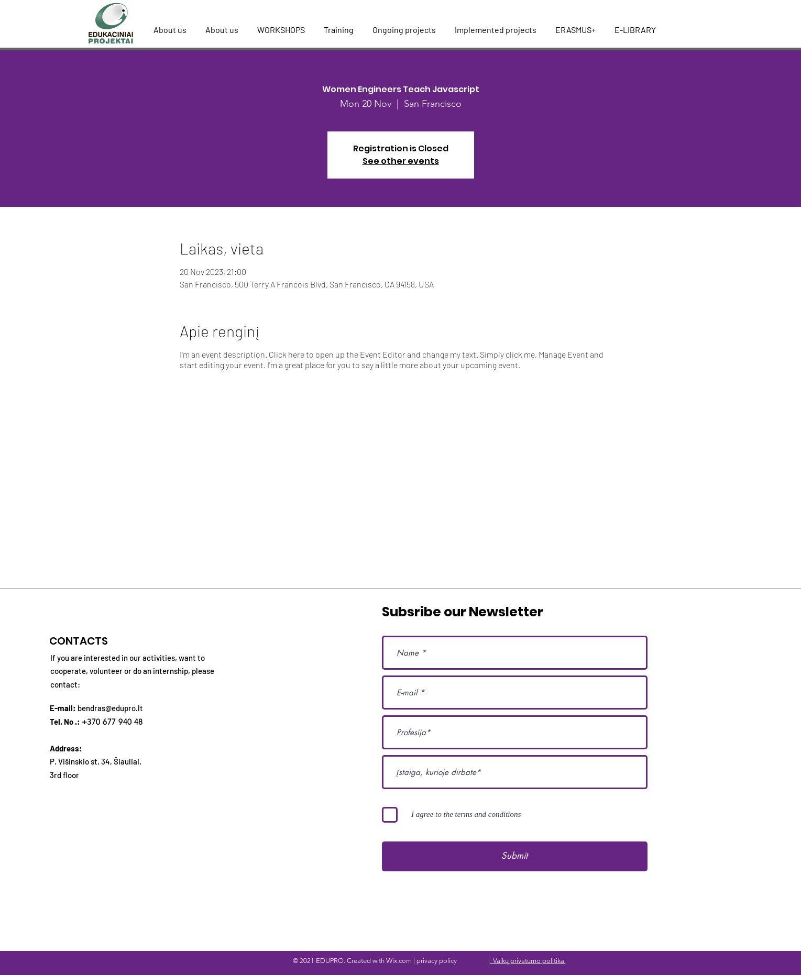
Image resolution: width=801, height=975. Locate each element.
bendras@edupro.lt (110, 708)
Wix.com (399, 961)
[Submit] (515, 856)
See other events (401, 161)
